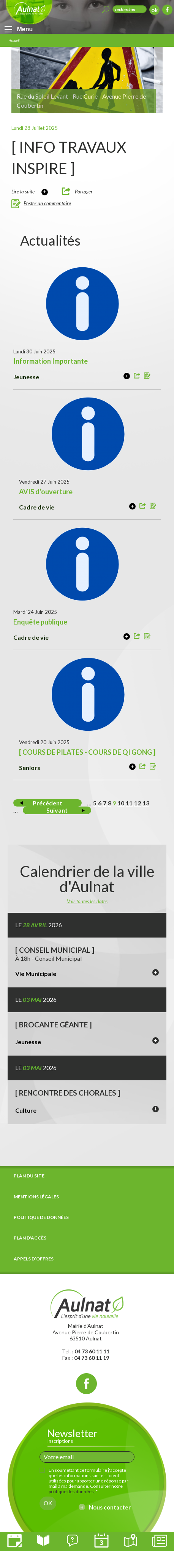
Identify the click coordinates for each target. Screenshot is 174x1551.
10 (120, 803)
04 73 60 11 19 (91, 1358)
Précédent (47, 803)
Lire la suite (23, 191)
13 (145, 803)
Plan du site (29, 1176)
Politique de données (41, 1217)
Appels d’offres (34, 1259)
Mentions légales (36, 1197)
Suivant (57, 810)
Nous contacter (110, 1507)
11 (129, 803)
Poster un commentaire (47, 203)
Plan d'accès (30, 1238)
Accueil (14, 40)
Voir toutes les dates (87, 901)
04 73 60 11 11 (91, 1351)
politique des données (71, 1491)
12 (137, 803)
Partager (84, 191)
